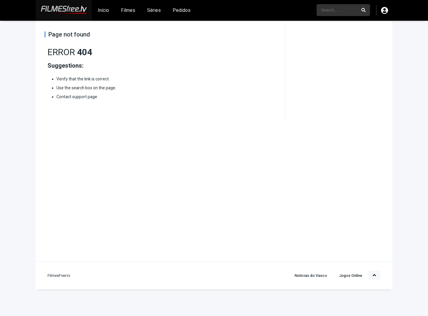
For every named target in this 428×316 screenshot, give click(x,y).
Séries (154, 10)
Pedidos (182, 10)
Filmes (128, 10)
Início (103, 10)
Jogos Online (350, 275)
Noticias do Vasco (311, 275)
